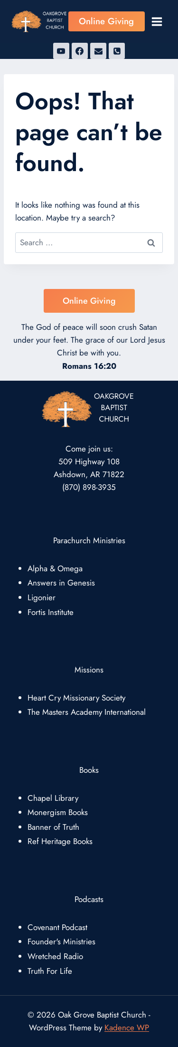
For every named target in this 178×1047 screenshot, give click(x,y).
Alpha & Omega (55, 568)
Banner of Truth (53, 827)
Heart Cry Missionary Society (76, 697)
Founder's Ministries (61, 941)
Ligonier (42, 597)
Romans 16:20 (89, 366)
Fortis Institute (51, 612)
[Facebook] (80, 51)
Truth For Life (50, 971)
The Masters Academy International (87, 712)
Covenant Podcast (57, 927)
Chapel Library (53, 798)
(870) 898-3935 (89, 487)
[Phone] (117, 51)
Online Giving (106, 21)
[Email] (98, 51)
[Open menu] (157, 21)
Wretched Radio (55, 956)
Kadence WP (126, 1027)
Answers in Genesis (61, 582)
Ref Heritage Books (60, 841)
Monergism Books (58, 812)
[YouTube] (61, 51)
